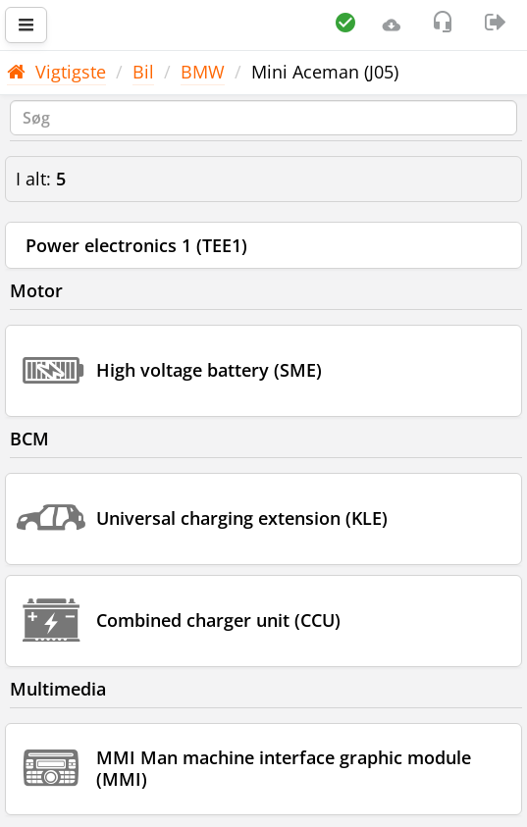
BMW (203, 71)
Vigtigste (56, 71)
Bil (143, 71)
